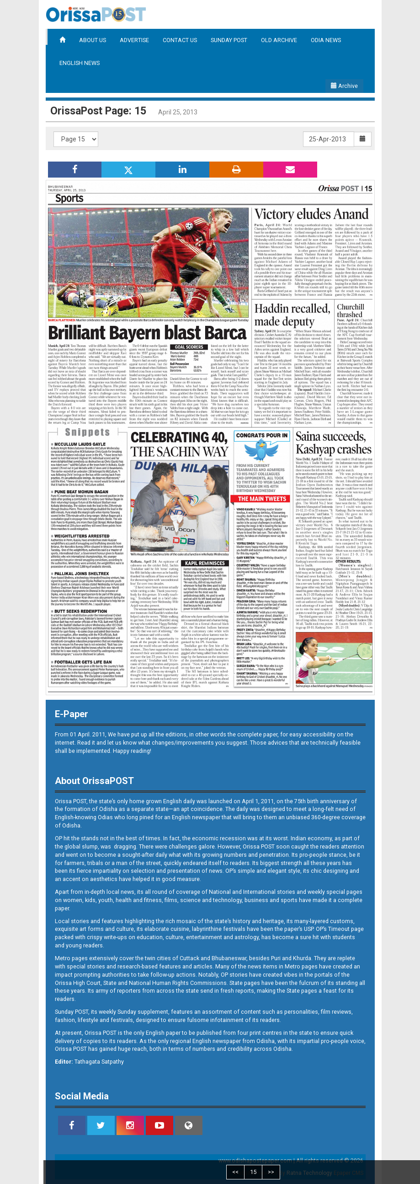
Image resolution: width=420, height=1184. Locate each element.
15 (253, 1171)
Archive (344, 85)
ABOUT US (92, 40)
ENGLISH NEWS (79, 62)
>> (271, 1171)
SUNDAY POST (229, 40)
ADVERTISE (134, 40)
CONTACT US (180, 40)
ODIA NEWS (326, 40)
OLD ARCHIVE (279, 40)
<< (235, 1171)
